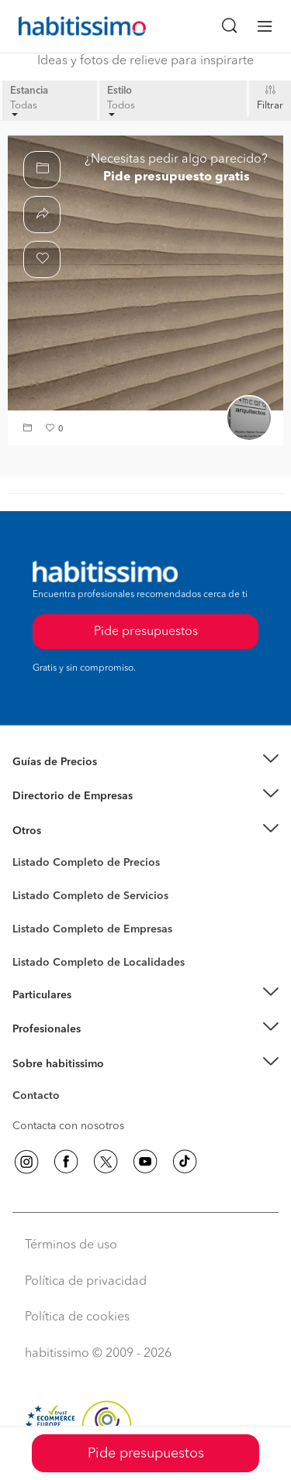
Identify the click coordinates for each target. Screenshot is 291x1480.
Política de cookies (77, 1317)
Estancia (29, 91)
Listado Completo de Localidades (98, 962)
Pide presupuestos (146, 1454)
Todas (23, 109)
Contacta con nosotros (68, 1126)
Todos (121, 109)
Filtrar (270, 106)
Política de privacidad (86, 1282)
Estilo (119, 91)
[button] (29, 429)
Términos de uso (71, 1245)
